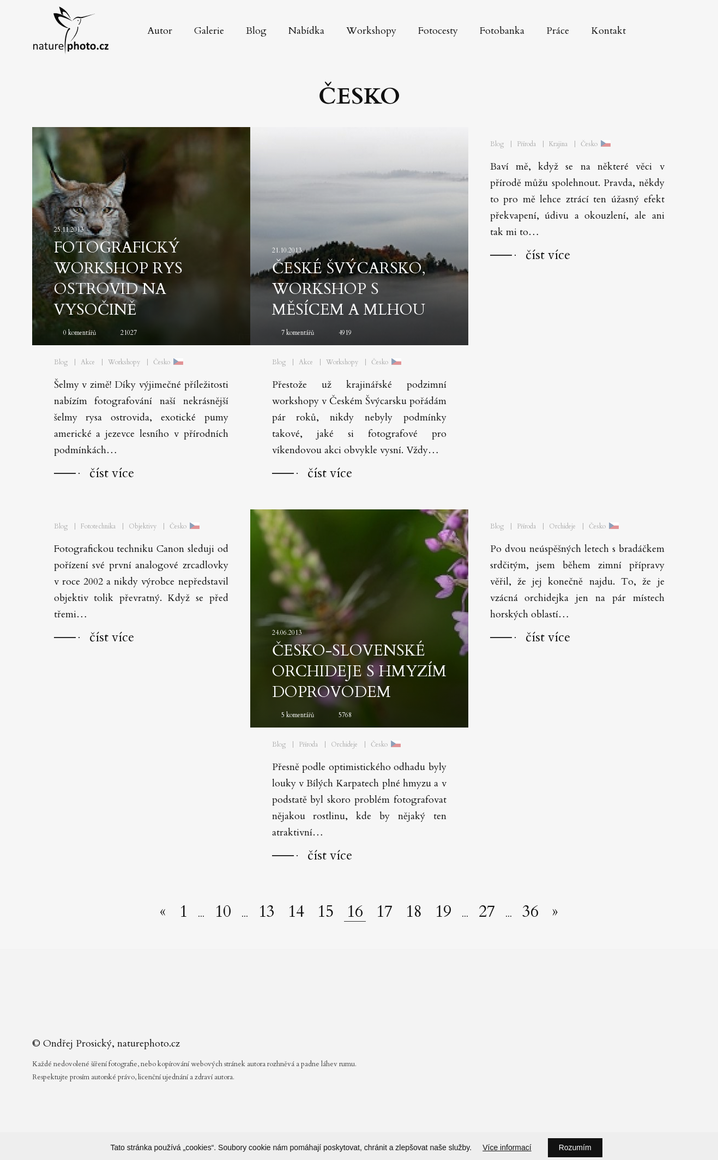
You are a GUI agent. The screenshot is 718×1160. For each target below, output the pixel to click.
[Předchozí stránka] (163, 912)
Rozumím (575, 1147)
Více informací (506, 1147)
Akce (88, 362)
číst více (111, 473)
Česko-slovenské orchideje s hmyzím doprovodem (359, 671)
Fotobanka (502, 31)
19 (443, 912)
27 (487, 912)
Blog (256, 31)
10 (223, 912)
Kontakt (608, 31)
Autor (159, 31)
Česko (161, 362)
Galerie (209, 31)
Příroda (526, 144)
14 (296, 912)
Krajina (558, 144)
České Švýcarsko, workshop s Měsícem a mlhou (349, 289)
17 (384, 912)
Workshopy (371, 31)
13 (266, 912)
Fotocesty (438, 31)
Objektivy (142, 526)
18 (414, 912)
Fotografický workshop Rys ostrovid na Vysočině (118, 278)
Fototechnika (98, 526)
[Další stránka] (555, 912)
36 (530, 912)
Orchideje (344, 744)
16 (355, 912)
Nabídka (306, 31)
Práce (557, 31)
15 (325, 912)
